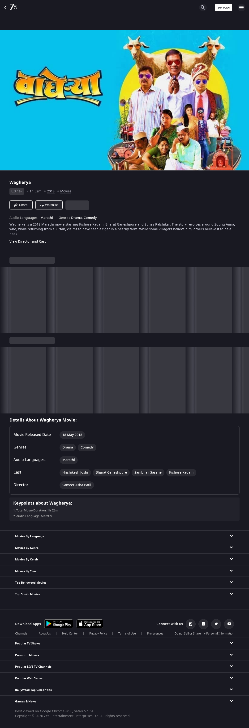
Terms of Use (127, 633)
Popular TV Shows (27, 643)
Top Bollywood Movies (30, 582)
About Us (45, 633)
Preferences (155, 633)
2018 (51, 191)
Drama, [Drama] (77, 218)
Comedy (90, 218)
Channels (21, 633)
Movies (65, 191)
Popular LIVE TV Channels (33, 666)
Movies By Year (25, 571)
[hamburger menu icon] (241, 7)
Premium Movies (27, 655)
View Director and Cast (27, 241)
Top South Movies (27, 594)
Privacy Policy (98, 633)
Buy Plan (224, 7)
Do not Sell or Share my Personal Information (204, 633)
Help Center (70, 633)
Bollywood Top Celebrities (33, 689)
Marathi (46, 218)
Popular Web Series (29, 678)
